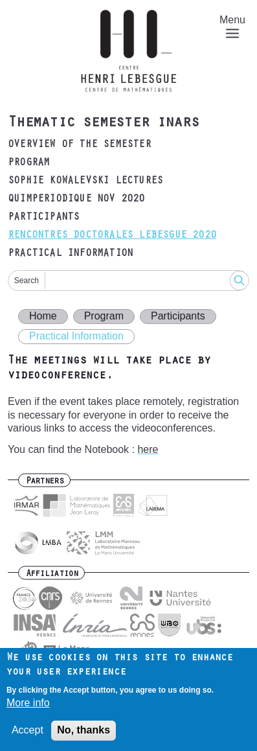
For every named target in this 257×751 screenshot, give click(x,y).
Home (43, 315)
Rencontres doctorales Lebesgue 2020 (112, 236)
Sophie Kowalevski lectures (85, 181)
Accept (27, 734)
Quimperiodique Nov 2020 (76, 199)
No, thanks (83, 734)
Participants (43, 218)
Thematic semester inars (103, 124)
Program (28, 163)
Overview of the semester (79, 145)
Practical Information (70, 254)
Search (26, 280)
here (147, 449)
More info (28, 707)
